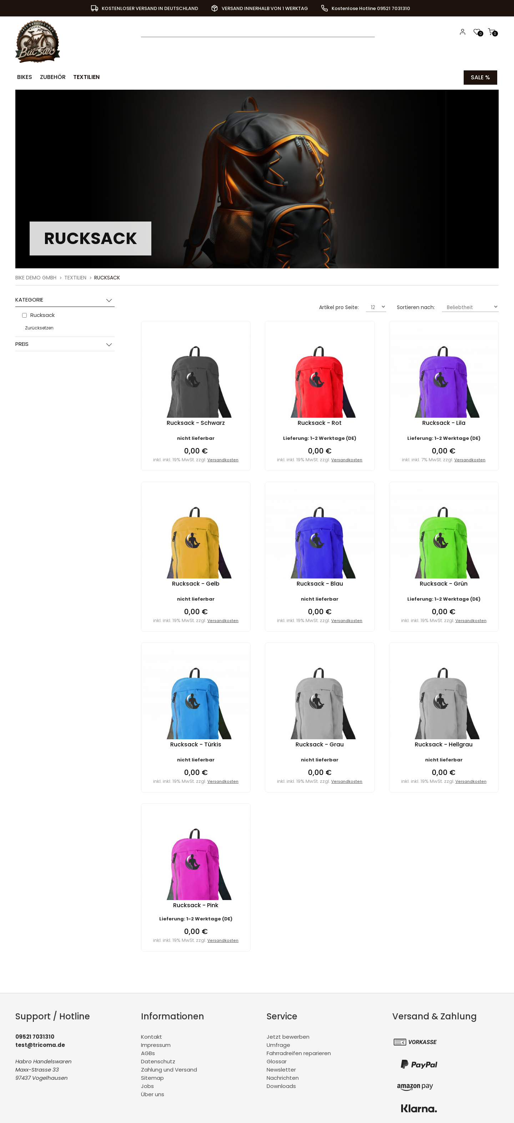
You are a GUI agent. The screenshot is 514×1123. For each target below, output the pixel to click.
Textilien (85, 77)
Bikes (24, 77)
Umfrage (278, 1044)
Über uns (152, 1094)
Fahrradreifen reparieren (299, 1053)
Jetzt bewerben (288, 1036)
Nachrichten (283, 1077)
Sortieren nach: (416, 306)
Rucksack (107, 277)
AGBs (148, 1053)
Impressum (156, 1044)
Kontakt (151, 1036)
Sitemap (152, 1077)
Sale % (480, 77)
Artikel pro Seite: (339, 306)
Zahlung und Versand (169, 1069)
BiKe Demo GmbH (35, 277)
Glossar (277, 1061)
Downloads (281, 1085)
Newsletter (281, 1069)
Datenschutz (158, 1061)
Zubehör (52, 77)
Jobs (147, 1085)
